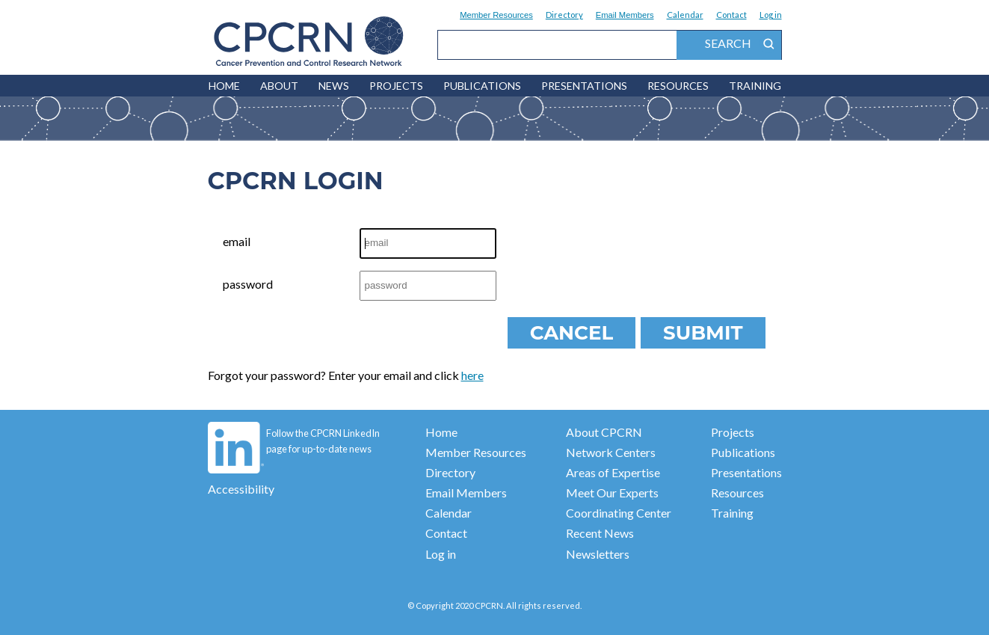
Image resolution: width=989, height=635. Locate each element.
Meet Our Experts (612, 492)
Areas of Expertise (613, 472)
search (741, 44)
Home (441, 432)
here (472, 375)
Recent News (600, 533)
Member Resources (496, 14)
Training (755, 85)
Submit (702, 333)
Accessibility (241, 489)
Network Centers (611, 452)
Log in (771, 14)
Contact (731, 14)
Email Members (625, 14)
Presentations (584, 85)
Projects (396, 85)
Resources (678, 85)
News (333, 85)
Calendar (685, 14)
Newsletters (597, 554)
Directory (564, 14)
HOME (224, 85)
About (279, 85)
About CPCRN (604, 432)
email (236, 241)
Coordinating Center (618, 513)
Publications (482, 85)
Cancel (571, 333)
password (248, 284)
